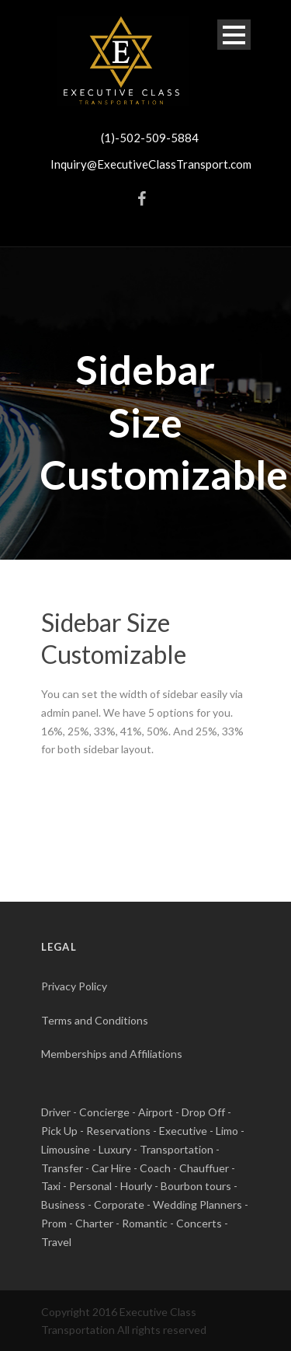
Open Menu (234, 34)
